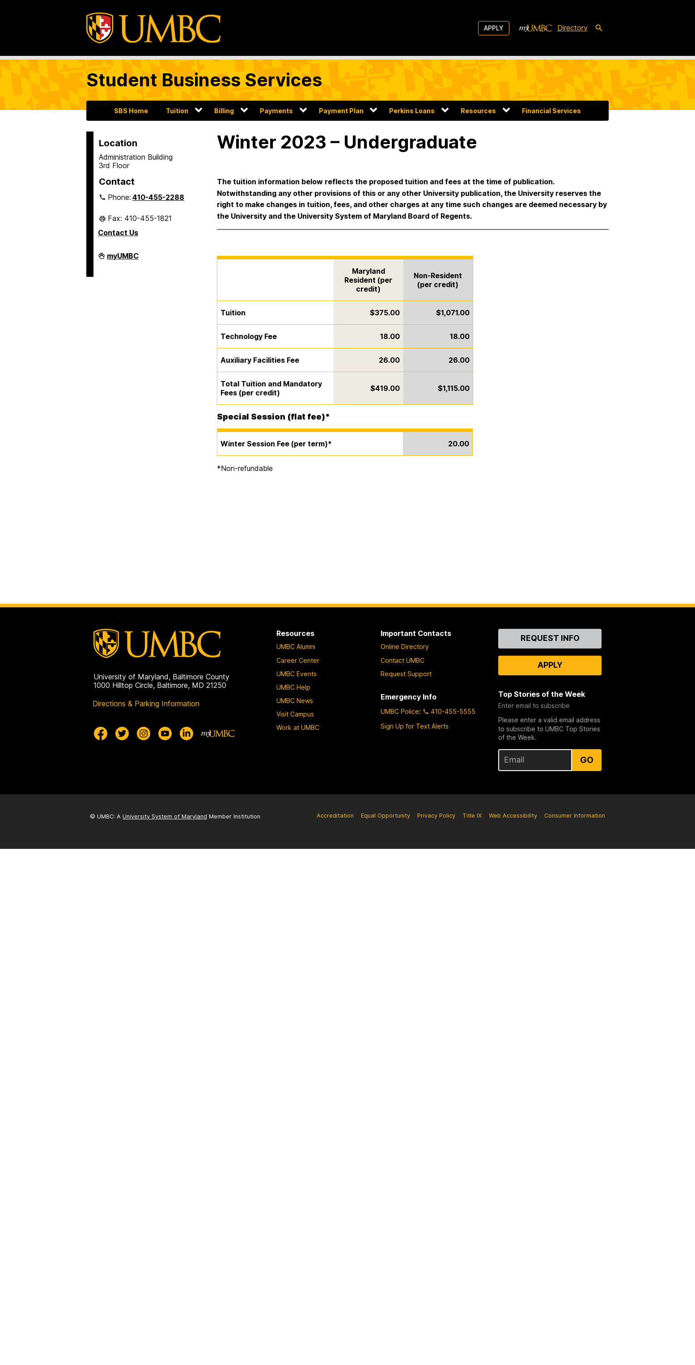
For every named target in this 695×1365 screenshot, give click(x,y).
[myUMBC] (535, 28)
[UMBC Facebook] (100, 733)
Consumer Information (574, 815)
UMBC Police (400, 711)
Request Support (406, 674)
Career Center (297, 660)
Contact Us (118, 232)
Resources (478, 110)
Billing (224, 110)
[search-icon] (599, 28)
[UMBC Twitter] (122, 733)
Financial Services (551, 110)
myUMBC (123, 259)
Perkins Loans (412, 110)
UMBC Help (293, 687)
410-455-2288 (158, 197)
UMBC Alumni (295, 646)
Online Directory (405, 646)
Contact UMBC (402, 660)
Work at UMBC (297, 727)
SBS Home (131, 110)
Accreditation (335, 815)
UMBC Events (296, 674)
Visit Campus (295, 714)
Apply (494, 28)
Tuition (177, 110)
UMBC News (294, 700)
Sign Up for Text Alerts (415, 726)
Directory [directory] (572, 27)
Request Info (550, 638)
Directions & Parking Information (146, 703)
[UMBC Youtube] (165, 733)
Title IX (472, 815)
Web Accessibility (513, 815)
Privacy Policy (436, 815)
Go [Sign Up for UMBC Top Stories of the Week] (586, 760)
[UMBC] (153, 28)
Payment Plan (341, 110)
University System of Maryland (165, 816)
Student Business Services (204, 80)
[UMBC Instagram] (143, 733)
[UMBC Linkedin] (186, 733)
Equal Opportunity (385, 815)
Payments (276, 110)
